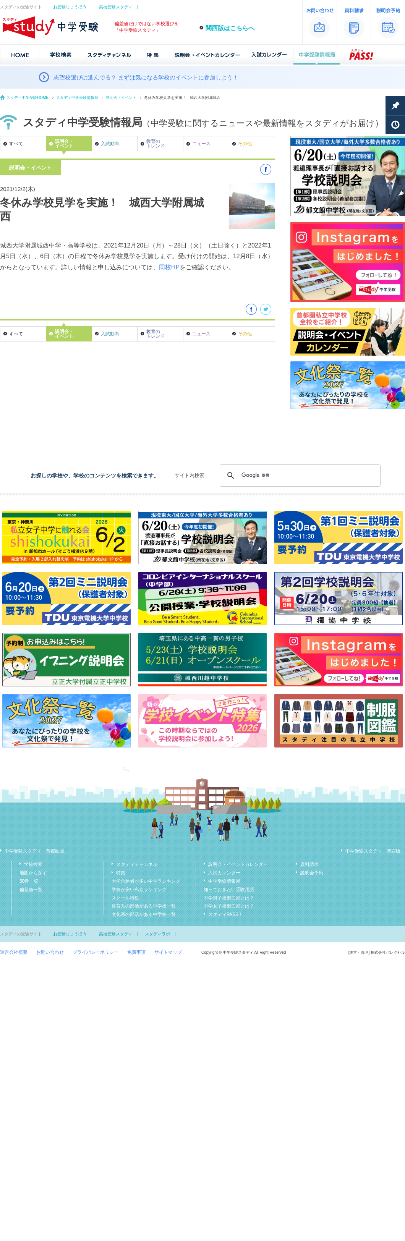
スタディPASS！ (225, 914)
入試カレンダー (224, 872)
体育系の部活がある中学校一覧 (144, 906)
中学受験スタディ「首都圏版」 (37, 851)
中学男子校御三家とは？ (229, 898)
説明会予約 (311, 872)
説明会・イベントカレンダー (238, 864)
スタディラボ (157, 934)
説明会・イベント (121, 97)
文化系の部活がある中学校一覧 (144, 914)
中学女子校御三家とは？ (229, 906)
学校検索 (33, 864)
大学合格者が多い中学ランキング (146, 881)
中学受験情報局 (224, 881)
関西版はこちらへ (230, 28)
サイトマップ (168, 952)
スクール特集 (125, 898)
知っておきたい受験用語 (229, 889)
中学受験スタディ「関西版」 (375, 851)
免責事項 (136, 952)
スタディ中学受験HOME (27, 97)
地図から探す (33, 872)
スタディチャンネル (136, 864)
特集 (120, 872)
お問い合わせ (50, 952)
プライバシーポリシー (95, 952)
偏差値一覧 (30, 889)
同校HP (169, 267)
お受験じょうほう (70, 7)
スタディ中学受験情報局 (77, 97)
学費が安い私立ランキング (139, 889)
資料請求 (309, 864)
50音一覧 (28, 881)
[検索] (298, 475)
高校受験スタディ (116, 7)
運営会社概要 (14, 952)
